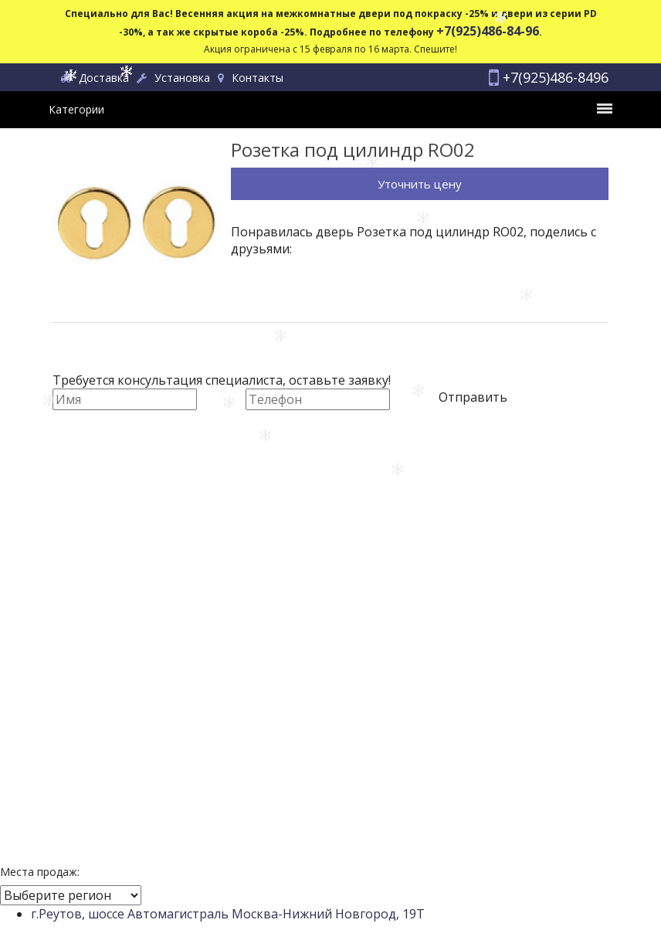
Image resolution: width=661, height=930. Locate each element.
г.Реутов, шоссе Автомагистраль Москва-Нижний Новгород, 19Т (228, 913)
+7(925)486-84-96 (487, 30)
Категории (330, 109)
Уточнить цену (420, 184)
